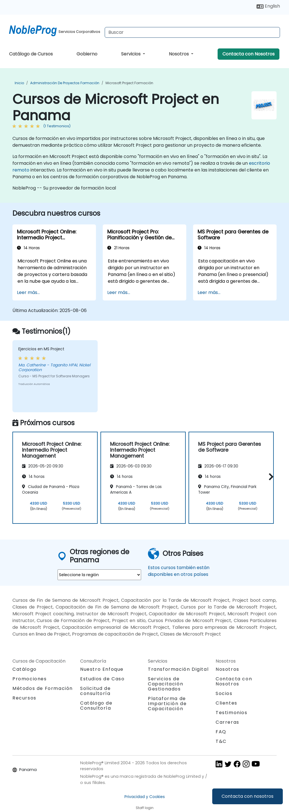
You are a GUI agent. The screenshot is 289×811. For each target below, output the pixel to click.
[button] (269, 476)
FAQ (221, 731)
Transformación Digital (178, 669)
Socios (224, 693)
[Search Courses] (192, 32)
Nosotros (179, 54)
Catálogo (24, 669)
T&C (221, 741)
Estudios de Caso (102, 679)
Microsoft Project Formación (129, 83)
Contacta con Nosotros (248, 54)
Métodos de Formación (42, 688)
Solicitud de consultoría (95, 691)
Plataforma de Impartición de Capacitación (167, 703)
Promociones (29, 679)
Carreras (227, 722)
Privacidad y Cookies (144, 796)
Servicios (131, 54)
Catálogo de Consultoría (96, 705)
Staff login (145, 807)
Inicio (19, 83)
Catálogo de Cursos (31, 54)
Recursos (24, 698)
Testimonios (232, 712)
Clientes (226, 703)
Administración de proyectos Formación (64, 83)
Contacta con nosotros (247, 796)
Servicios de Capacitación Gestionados (165, 684)
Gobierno (86, 54)
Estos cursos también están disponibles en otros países (178, 571)
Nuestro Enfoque (102, 669)
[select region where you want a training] (99, 574)
